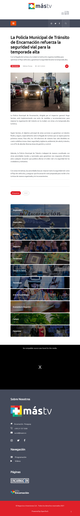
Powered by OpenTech (40, 511)
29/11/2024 (40, 66)
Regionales (15, 66)
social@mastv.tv (20, 433)
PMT (26, 193)
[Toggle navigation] (13, 23)
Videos (16, 461)
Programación (18, 457)
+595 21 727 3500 (20, 428)
